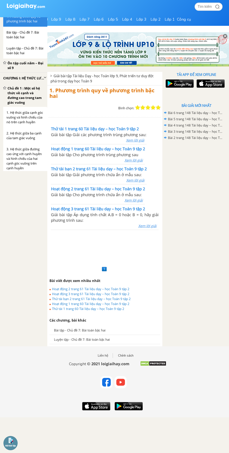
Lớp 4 (127, 19)
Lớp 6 (99, 19)
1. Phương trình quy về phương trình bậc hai (101, 93)
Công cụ (184, 19)
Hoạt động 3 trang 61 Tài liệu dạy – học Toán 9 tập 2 (90, 294)
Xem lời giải (135, 140)
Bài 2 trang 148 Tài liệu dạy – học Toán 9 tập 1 (195, 138)
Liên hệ (103, 355)
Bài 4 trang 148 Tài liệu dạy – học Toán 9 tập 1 (195, 125)
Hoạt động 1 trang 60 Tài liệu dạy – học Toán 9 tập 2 (90, 304)
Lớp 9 (56, 19)
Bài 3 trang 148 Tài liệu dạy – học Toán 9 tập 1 (195, 131)
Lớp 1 (170, 19)
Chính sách (126, 355)
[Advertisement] (105, 247)
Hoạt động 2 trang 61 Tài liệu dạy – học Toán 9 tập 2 (90, 289)
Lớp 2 (156, 19)
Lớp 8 (70, 19)
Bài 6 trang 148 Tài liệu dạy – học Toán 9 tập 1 (195, 113)
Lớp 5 (113, 19)
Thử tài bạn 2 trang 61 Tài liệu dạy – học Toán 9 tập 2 (91, 299)
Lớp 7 (85, 19)
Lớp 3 (141, 19)
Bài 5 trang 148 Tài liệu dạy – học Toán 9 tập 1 (195, 119)
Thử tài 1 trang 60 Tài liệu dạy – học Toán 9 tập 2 (88, 309)
